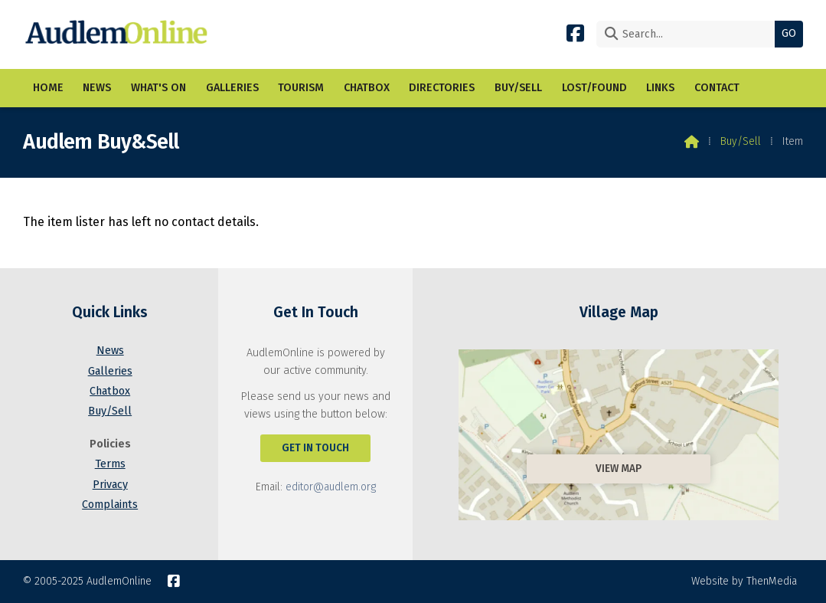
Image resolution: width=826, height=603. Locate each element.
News (110, 350)
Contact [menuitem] (716, 87)
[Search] (689, 34)
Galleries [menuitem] (232, 87)
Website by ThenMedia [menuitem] (744, 581)
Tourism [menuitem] (301, 87)
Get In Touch (315, 447)
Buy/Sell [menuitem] (518, 87)
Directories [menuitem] (442, 87)
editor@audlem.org (331, 486)
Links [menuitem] (660, 87)
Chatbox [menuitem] (367, 87)
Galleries (110, 371)
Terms (110, 463)
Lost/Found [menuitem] (594, 87)
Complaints (110, 504)
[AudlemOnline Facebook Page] (575, 32)
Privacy (110, 484)
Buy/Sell (740, 141)
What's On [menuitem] (158, 87)
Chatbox (110, 391)
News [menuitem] (97, 87)
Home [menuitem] (48, 87)
